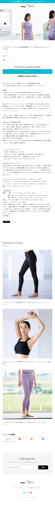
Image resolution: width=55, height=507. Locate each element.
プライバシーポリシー (19, 487)
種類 (4, 56)
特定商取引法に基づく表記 (34, 487)
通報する (15, 221)
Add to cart (27, 71)
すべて (9, 439)
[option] (27, 24)
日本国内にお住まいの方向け (27, 76)
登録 (43, 467)
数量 (4, 60)
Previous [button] (3, 25)
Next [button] (52, 25)
